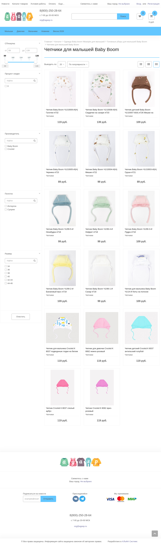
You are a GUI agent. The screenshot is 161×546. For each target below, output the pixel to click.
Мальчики (32, 33)
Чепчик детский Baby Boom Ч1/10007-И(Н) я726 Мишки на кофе (139, 114)
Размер (8, 255)
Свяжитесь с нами (79, 480)
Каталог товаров (20, 4)
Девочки (20, 33)
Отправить (48, 500)
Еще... (61, 4)
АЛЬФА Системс (130, 543)
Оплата (52, 4)
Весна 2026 (58, 33)
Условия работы (38, 4)
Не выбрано (124, 4)
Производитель (12, 135)
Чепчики (50, 117)
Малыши (9, 33)
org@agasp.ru (46, 21)
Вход (138, 4)
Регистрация (153, 4)
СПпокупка (10, 45)
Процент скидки (12, 75)
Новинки (45, 33)
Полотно (9, 195)
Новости (5, 4)
